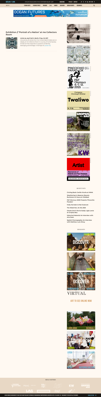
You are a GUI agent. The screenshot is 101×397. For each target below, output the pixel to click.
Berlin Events (70, 5)
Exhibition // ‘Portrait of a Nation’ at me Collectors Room (31, 33)
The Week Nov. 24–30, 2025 (76, 208)
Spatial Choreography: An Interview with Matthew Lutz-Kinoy (79, 221)
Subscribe (62, 2)
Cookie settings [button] (91, 395)
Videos (55, 5)
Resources (79, 5)
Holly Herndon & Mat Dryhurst (77, 205)
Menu (8, 5)
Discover (62, 5)
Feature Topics (36, 5)
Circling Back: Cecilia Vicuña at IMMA (80, 192)
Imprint (75, 2)
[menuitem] (27, 6)
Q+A (50, 5)
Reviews (45, 5)
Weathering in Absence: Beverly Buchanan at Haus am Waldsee (78, 196)
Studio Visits (27, 5)
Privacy (71, 2)
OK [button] (95, 395)
